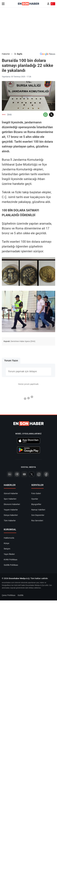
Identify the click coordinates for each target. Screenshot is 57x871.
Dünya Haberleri (11, 515)
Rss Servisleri (37, 520)
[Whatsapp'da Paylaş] (45, 114)
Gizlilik (20, 595)
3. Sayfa (18, 54)
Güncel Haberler (11, 493)
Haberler (6, 54)
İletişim (7, 549)
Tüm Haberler (10, 520)
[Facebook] (46, 474)
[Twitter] (32, 474)
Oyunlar (34, 499)
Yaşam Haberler (11, 510)
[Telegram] (17, 474)
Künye (6, 543)
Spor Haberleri (10, 499)
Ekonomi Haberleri (12, 504)
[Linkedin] (10, 474)
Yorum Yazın (11, 360)
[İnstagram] (39, 474)
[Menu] (3, 3)
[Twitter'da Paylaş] (51, 114)
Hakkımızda (9, 538)
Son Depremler (37, 515)
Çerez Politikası (8, 595)
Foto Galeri (36, 493)
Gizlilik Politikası (11, 565)
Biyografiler (36, 504)
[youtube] (24, 474)
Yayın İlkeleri (9, 554)
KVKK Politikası (10, 559)
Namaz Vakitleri (38, 510)
